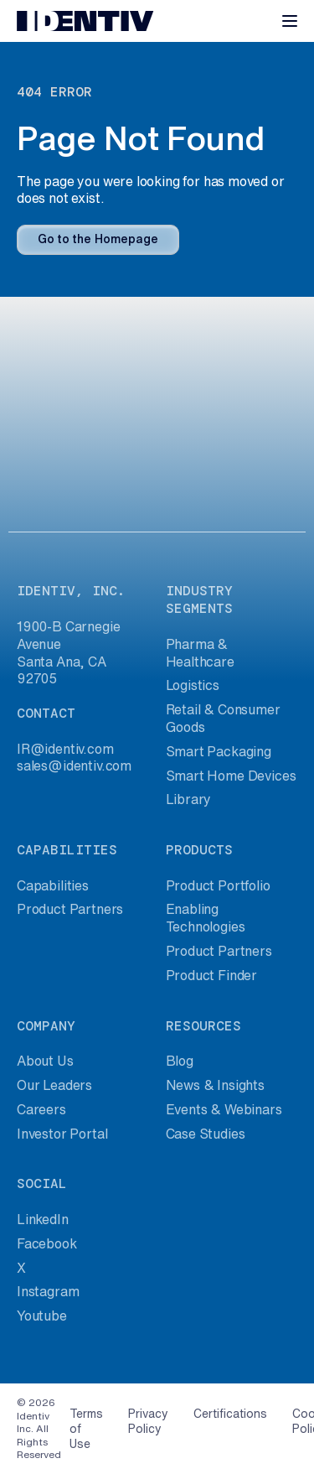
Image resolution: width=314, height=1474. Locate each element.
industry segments (199, 599)
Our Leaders (54, 1085)
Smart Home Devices (231, 775)
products (199, 850)
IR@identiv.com (65, 748)
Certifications (230, 1414)
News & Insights (215, 1085)
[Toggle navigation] (290, 21)
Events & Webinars (224, 1109)
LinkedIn (43, 1219)
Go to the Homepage (98, 239)
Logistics (192, 685)
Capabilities (53, 885)
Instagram (48, 1291)
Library (189, 799)
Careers (41, 1109)
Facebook (47, 1243)
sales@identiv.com (74, 765)
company (46, 1026)
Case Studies (205, 1133)
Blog (179, 1060)
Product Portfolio (218, 885)
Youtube (42, 1315)
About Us (45, 1060)
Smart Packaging (218, 751)
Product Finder (212, 975)
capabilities (67, 850)
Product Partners (70, 909)
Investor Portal (62, 1133)
